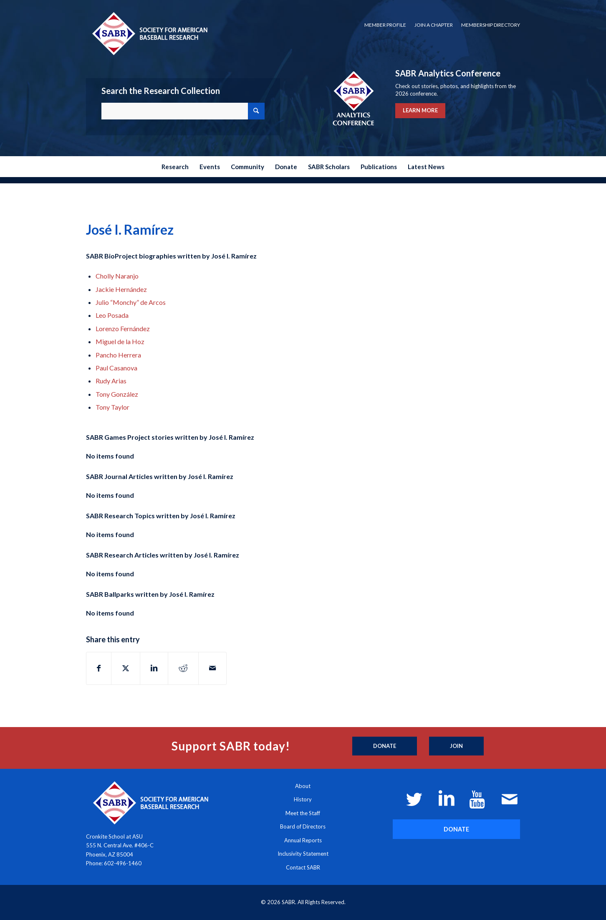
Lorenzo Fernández (123, 328)
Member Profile (385, 25)
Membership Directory (490, 25)
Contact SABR (303, 867)
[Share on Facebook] (98, 668)
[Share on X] (125, 668)
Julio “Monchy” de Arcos (131, 302)
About (303, 786)
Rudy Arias (111, 381)
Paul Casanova (116, 368)
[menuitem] (385, 25)
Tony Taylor (112, 407)
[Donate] (384, 746)
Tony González (117, 394)
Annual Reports (303, 840)
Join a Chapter (433, 25)
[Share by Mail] (212, 668)
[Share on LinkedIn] (154, 668)
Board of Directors (303, 826)
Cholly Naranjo (117, 276)
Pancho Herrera (118, 355)
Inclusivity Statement (303, 853)
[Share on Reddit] (183, 668)
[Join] (456, 746)
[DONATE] (456, 829)
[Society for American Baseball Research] (149, 33)
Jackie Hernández (121, 289)
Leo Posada (112, 315)
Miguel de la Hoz (120, 341)
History (303, 799)
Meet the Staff (302, 813)
